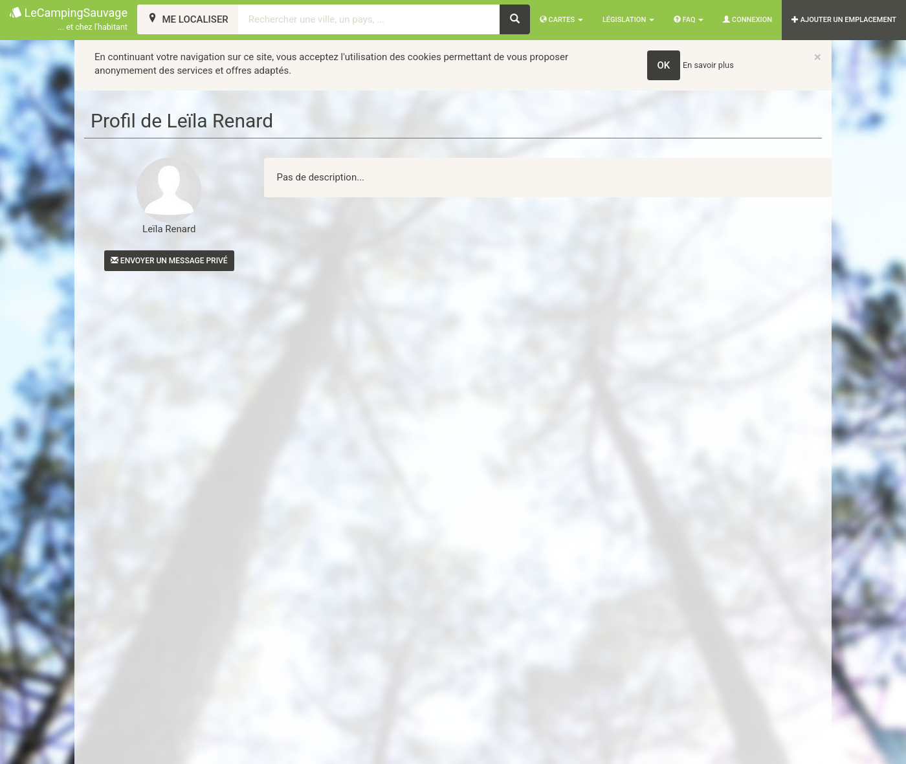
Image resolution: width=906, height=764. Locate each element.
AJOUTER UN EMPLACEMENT (843, 20)
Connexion (747, 20)
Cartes (561, 20)
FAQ (688, 20)
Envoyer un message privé (169, 260)
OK (663, 65)
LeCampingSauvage (68, 20)
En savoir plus (708, 65)
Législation (628, 20)
